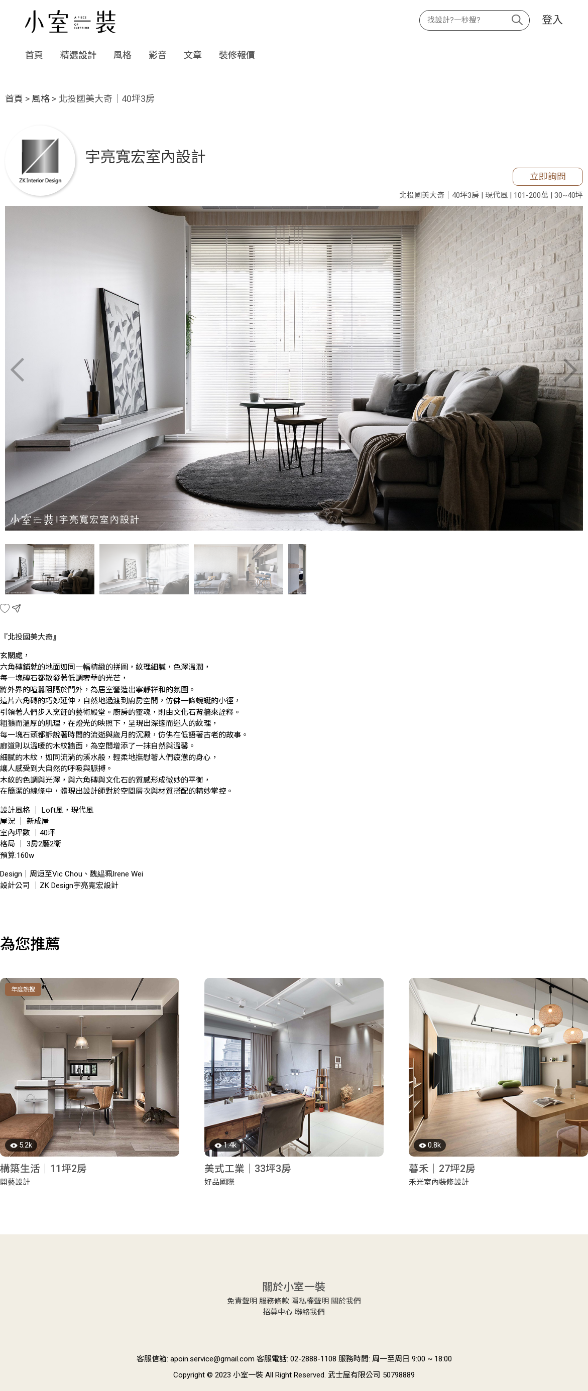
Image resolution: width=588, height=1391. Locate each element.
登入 (552, 20)
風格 (122, 55)
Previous (17, 370)
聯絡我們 (310, 1312)
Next (570, 370)
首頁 (34, 55)
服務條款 (274, 1301)
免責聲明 (242, 1301)
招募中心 (278, 1312)
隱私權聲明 (310, 1301)
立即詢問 (548, 176)
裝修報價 (237, 55)
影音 (158, 55)
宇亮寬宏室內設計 (145, 157)
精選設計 (78, 55)
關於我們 (346, 1301)
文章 (193, 55)
